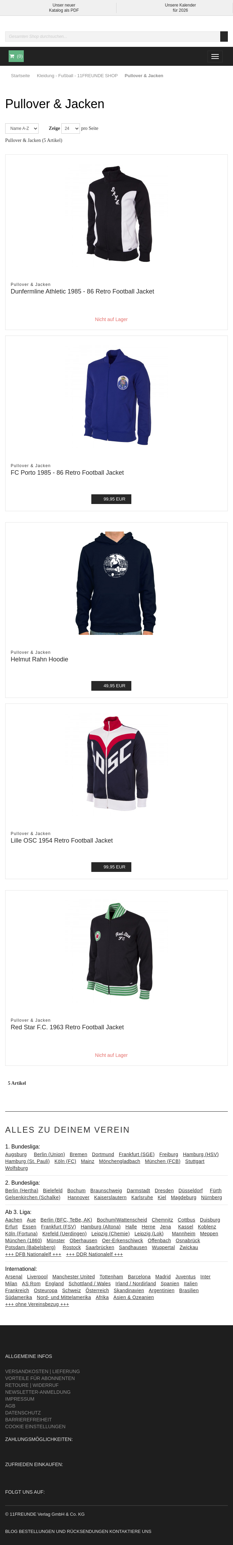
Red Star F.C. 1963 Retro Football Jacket (67, 1027)
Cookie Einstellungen (35, 1426)
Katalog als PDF (64, 10)
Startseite (20, 75)
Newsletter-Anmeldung (38, 1392)
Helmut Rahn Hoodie (39, 659)
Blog (11, 1531)
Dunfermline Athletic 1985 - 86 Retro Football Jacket (82, 291)
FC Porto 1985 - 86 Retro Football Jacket (67, 472)
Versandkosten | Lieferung (42, 1371)
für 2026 (180, 10)
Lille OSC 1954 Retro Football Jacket (62, 840)
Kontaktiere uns (130, 1531)
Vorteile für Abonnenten (40, 1378)
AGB (10, 1406)
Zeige (54, 128)
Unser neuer (63, 5)
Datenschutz (23, 1412)
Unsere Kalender (180, 5)
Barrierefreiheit (28, 1419)
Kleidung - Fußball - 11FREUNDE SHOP (77, 75)
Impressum (19, 1399)
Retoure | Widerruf (32, 1385)
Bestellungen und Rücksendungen (63, 1531)
